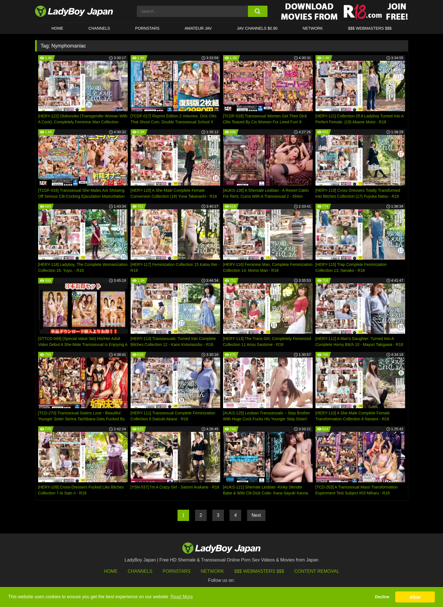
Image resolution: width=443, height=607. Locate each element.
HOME (57, 28)
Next (256, 515)
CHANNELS (99, 28)
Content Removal (316, 571)
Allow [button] (415, 597)
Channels (140, 571)
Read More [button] (181, 596)
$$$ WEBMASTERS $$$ (370, 28)
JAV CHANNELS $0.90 (257, 28)
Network (312, 28)
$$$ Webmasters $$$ (259, 571)
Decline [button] (382, 597)
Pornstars (147, 28)
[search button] (257, 11)
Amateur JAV (198, 28)
